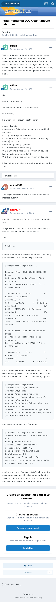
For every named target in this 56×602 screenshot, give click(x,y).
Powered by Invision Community (28, 597)
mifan (7, 32)
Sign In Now (28, 548)
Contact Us (28, 594)
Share (28, 565)
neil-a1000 (16, 185)
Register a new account (28, 528)
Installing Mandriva (28, 35)
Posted (21, 49)
